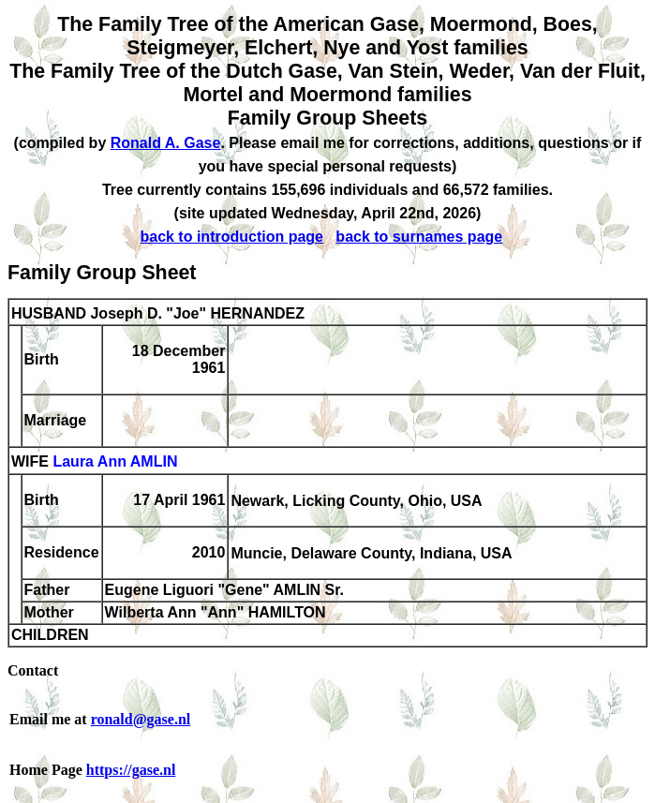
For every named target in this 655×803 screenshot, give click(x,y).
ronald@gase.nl (141, 719)
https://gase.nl (131, 770)
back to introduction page (231, 237)
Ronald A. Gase (166, 143)
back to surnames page (418, 237)
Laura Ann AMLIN (114, 462)
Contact (32, 670)
